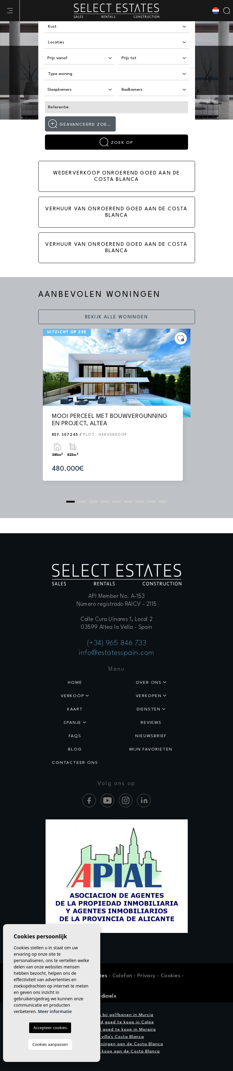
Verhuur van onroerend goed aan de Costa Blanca (116, 212)
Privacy (146, 975)
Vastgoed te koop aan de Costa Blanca (116, 1051)
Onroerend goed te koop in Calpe (116, 1022)
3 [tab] (93, 502)
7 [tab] (139, 502)
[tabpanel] (116, 410)
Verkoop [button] (72, 696)
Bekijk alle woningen (116, 317)
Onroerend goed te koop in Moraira (116, 1029)
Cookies (170, 975)
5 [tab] (116, 502)
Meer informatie (55, 1011)
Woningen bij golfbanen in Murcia (116, 1015)
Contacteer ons (75, 763)
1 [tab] (70, 502)
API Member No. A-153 (116, 596)
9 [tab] (163, 502)
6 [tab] (128, 502)
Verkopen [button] (149, 696)
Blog (75, 749)
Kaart (75, 709)
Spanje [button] (72, 722)
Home (75, 682)
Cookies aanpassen (50, 1044)
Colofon (122, 975)
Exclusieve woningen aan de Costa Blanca (116, 1044)
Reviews (151, 722)
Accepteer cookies (50, 1027)
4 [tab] (105, 502)
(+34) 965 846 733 (116, 643)
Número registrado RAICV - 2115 (117, 604)
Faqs (75, 736)
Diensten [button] (149, 709)
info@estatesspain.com (116, 653)
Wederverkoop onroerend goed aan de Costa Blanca (116, 176)
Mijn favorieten (151, 749)
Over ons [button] (149, 682)
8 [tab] (151, 502)
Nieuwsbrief (151, 736)
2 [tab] (82, 502)
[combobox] (116, 27)
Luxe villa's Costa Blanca (116, 1037)
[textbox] (70, 26)
